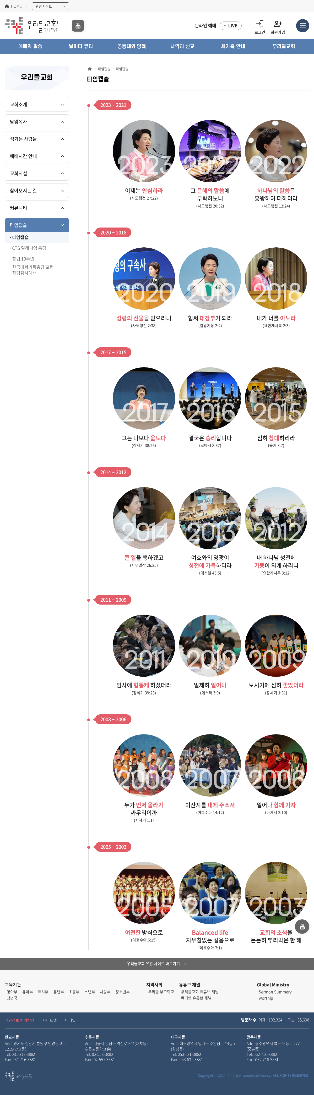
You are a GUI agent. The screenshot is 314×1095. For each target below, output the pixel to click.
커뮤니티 (18, 207)
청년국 (12, 998)
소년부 (89, 992)
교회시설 (18, 173)
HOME (16, 6)
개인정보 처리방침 (19, 1020)
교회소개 (18, 104)
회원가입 (278, 25)
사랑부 (105, 992)
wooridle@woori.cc (257, 1075)
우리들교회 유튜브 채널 (200, 992)
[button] (30, 46)
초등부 (74, 992)
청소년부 (122, 992)
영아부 (12, 992)
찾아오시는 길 (23, 190)
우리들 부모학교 (161, 992)
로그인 (259, 25)
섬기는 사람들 (23, 138)
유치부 (43, 992)
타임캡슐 (18, 225)
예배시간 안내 (23, 156)
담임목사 (18, 121)
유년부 (58, 992)
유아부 (27, 992)
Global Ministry (273, 984)
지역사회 (154, 984)
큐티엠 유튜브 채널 (196, 998)
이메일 (70, 1020)
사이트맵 (50, 1020)
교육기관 (13, 984)
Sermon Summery (275, 992)
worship (266, 998)
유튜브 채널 (189, 984)
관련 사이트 (44, 6)
